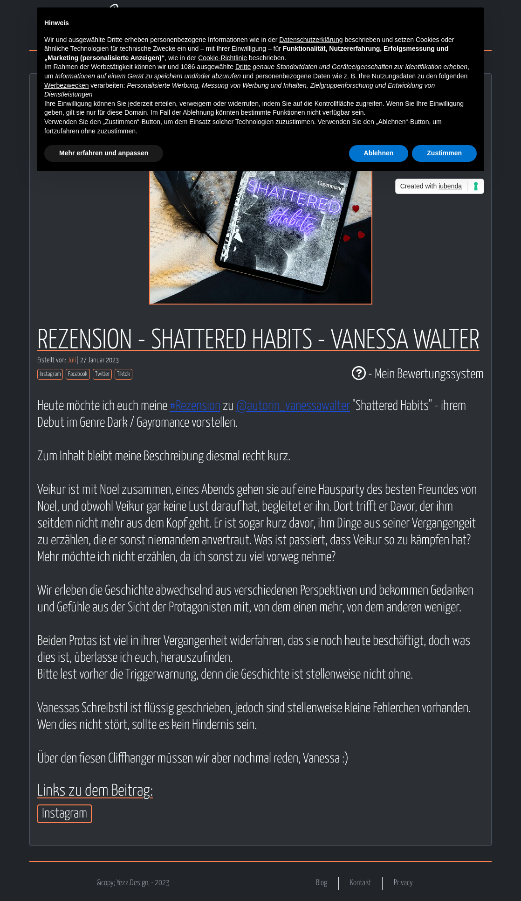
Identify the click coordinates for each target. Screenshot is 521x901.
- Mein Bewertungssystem (418, 374)
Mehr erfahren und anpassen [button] (103, 153)
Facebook (78, 374)
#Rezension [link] (195, 406)
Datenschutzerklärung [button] (311, 39)
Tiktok (123, 374)
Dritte (243, 66)
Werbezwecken (66, 85)
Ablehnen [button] (379, 153)
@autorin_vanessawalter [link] (293, 406)
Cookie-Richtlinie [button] (222, 58)
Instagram (50, 374)
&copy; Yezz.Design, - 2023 (133, 883)
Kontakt (360, 883)
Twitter (102, 374)
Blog (321, 883)
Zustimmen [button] (444, 153)
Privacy (403, 883)
